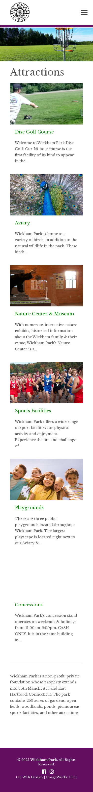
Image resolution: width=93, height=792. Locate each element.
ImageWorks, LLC (61, 777)
